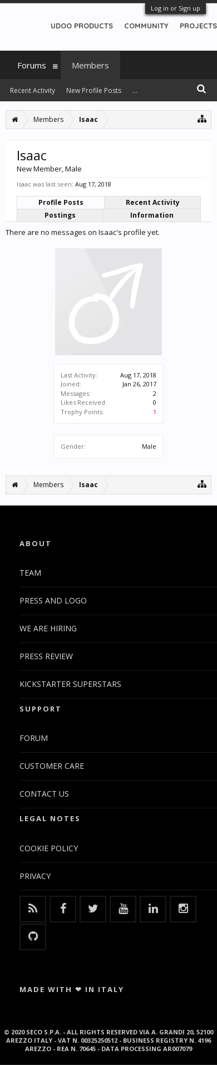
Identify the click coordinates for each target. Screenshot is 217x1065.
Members (90, 65)
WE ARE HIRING (48, 628)
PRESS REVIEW (46, 656)
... (134, 90)
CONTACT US (44, 793)
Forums (31, 65)
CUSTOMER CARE (51, 765)
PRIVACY (35, 876)
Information (152, 215)
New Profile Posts (93, 90)
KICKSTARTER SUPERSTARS (70, 684)
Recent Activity (153, 202)
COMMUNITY (146, 25)
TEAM (30, 572)
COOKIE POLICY (48, 848)
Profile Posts (60, 202)
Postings (60, 215)
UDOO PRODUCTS (82, 25)
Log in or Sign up (175, 8)
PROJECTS (198, 25)
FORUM (33, 738)
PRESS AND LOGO (53, 600)
